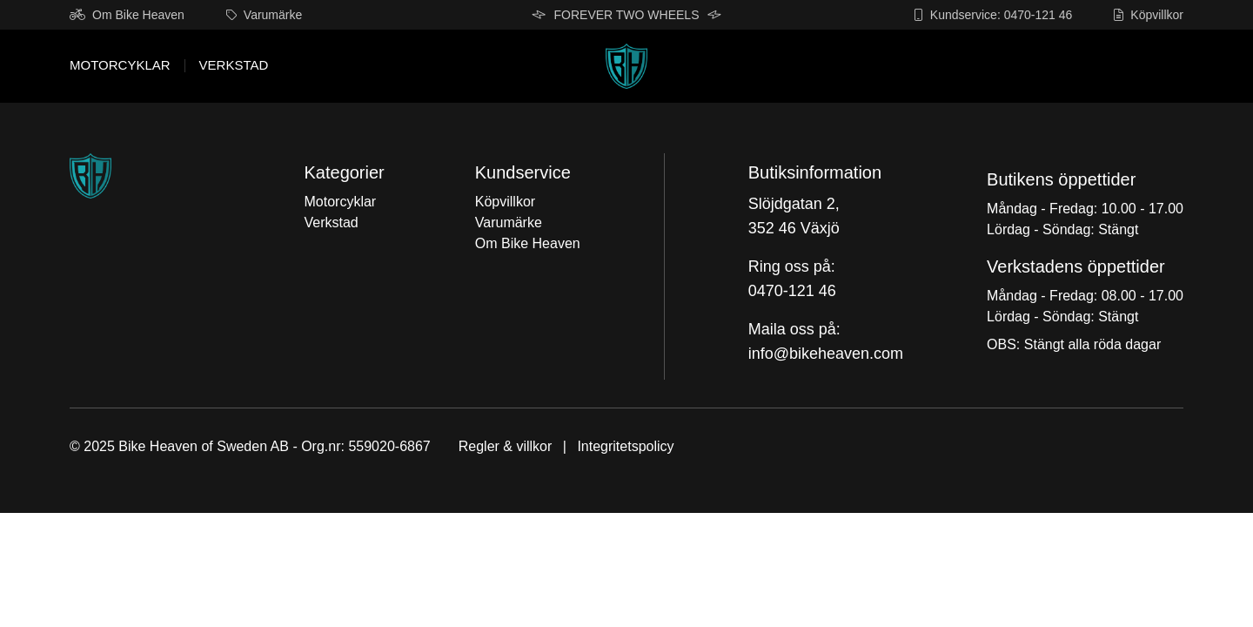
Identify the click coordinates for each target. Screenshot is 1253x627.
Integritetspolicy (625, 446)
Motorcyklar (120, 65)
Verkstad (234, 65)
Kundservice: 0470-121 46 (993, 15)
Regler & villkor (506, 446)
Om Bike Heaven (127, 15)
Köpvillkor (1148, 15)
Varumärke (264, 15)
